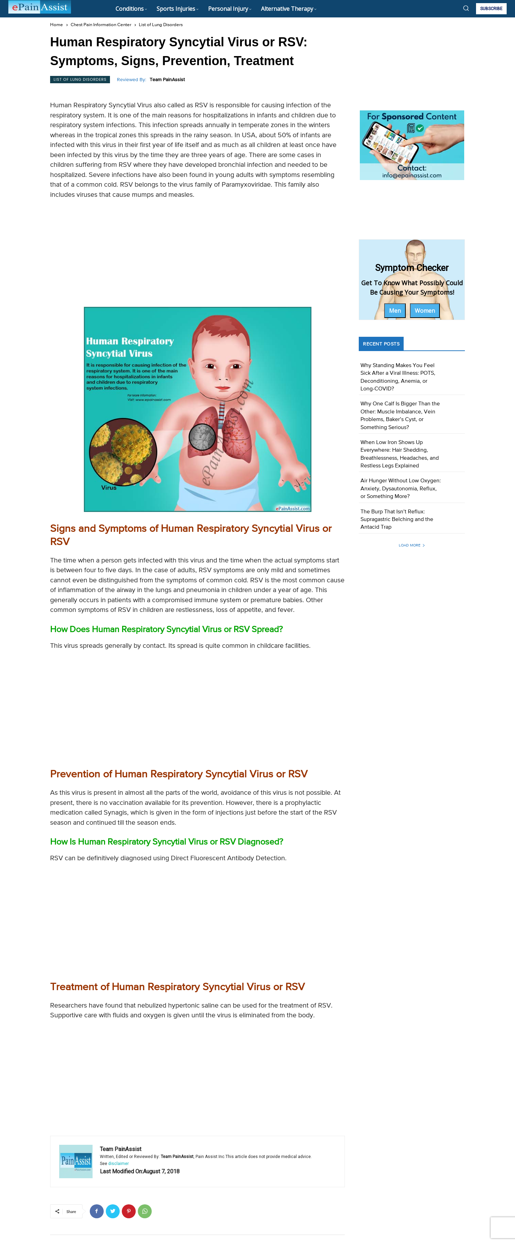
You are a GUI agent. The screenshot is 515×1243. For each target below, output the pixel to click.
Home (56, 25)
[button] (466, 8)
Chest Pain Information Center (101, 25)
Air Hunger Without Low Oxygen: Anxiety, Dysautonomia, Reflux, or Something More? (400, 488)
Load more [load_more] (412, 545)
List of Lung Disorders (161, 25)
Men (395, 310)
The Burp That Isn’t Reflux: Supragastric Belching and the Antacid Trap (396, 519)
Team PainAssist (167, 79)
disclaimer (118, 1163)
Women (425, 310)
